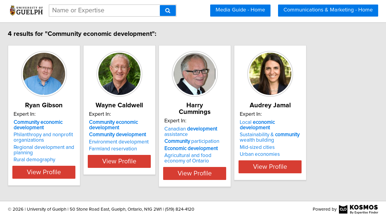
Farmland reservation (132, 149)
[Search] (168, 10)
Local (322, 122)
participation (226, 134)
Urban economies (309, 149)
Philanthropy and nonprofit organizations (47, 137)
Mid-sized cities (306, 142)
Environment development (138, 142)
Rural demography (38, 159)
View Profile (56, 172)
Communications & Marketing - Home (328, 10)
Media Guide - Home (240, 10)
